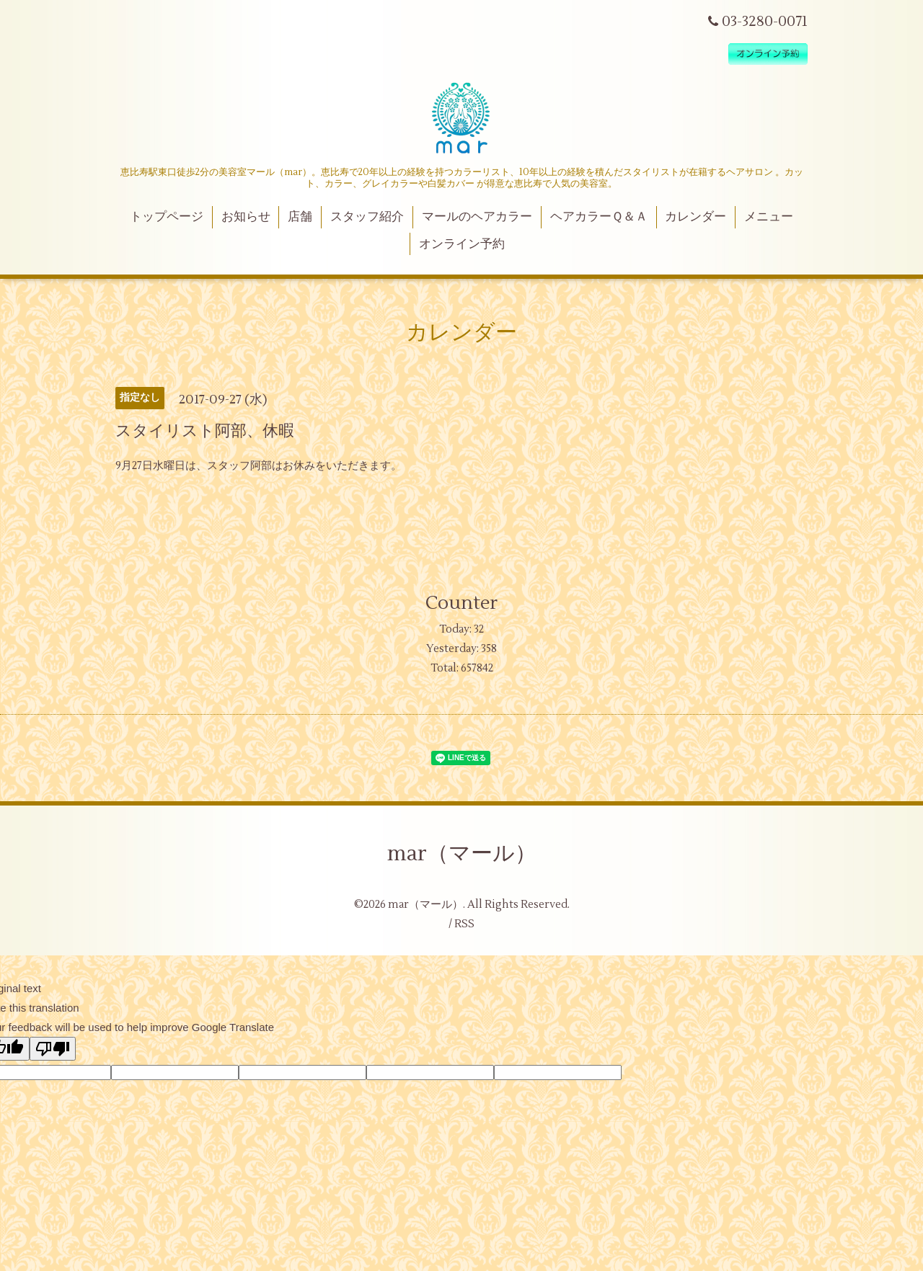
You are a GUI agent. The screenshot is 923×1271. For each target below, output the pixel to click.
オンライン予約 (462, 244)
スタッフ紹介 (367, 217)
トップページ (166, 217)
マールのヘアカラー (477, 217)
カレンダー (695, 217)
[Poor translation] (53, 1049)
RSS (464, 924)
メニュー (768, 217)
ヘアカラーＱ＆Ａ (599, 217)
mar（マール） (461, 853)
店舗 (300, 217)
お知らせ (245, 217)
